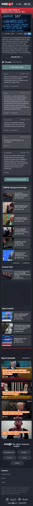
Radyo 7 (13, 499)
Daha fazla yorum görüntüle (16, 179)
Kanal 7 (7, 499)
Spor (24, 458)
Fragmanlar (9, 452)
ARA (18, 4)
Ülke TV (25, 499)
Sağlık (9, 458)
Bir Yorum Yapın (16, 67)
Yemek (17, 463)
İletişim (3, 482)
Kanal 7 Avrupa (19, 499)
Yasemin (22, 503)
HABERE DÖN (25, 263)
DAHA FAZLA (27, 358)
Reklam (3, 478)
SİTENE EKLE (15, 263)
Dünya (24, 452)
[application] (16, 23)
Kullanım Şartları (6, 474)
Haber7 (12, 503)
